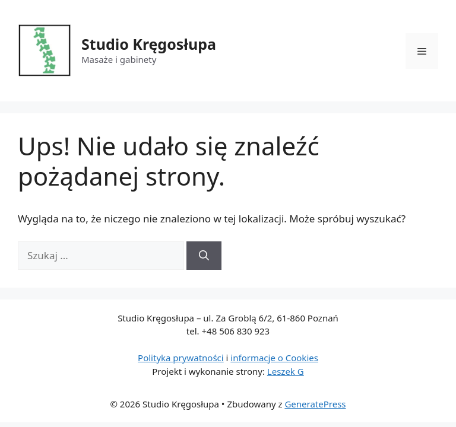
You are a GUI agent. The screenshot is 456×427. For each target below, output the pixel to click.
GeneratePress (315, 404)
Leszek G (285, 371)
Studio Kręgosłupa (148, 44)
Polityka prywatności (181, 358)
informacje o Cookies (274, 358)
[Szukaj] (203, 255)
